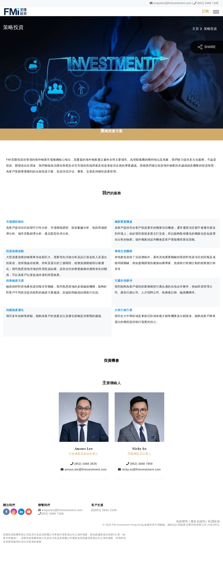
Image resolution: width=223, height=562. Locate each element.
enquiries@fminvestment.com (172, 3)
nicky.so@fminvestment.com (141, 469)
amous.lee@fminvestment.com (85, 469)
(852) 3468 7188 (207, 3)
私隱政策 (214, 521)
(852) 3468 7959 (141, 463)
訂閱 (205, 11)
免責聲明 (182, 521)
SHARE (207, 47)
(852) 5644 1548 (105, 510)
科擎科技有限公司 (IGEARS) (202, 524)
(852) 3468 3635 (85, 463)
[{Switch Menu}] (216, 11)
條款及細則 (198, 521)
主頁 (195, 28)
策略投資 (210, 28)
